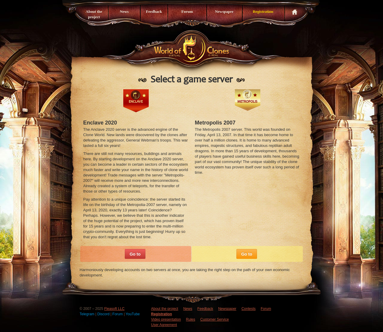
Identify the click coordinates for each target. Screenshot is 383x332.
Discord (103, 314)
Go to (135, 254)
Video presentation (166, 319)
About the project (94, 14)
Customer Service (214, 319)
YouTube (133, 314)
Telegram (87, 314)
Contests (248, 309)
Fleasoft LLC (114, 309)
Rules (190, 319)
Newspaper (224, 11)
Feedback (154, 11)
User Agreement (164, 325)
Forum (187, 11)
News (124, 11)
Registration (263, 11)
